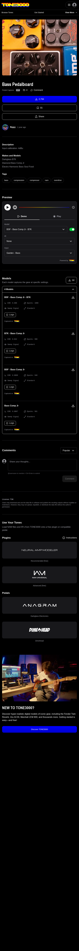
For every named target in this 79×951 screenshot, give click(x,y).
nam (46, 180)
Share (39, 116)
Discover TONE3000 (39, 729)
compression (19, 180)
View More (71, 12)
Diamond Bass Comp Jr (13, 163)
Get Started (39, 12)
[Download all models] (71, 280)
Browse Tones (7, 12)
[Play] (7, 207)
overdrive (58, 180)
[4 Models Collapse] (39, 289)
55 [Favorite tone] (39, 108)
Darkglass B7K (9, 159)
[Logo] (15, 5)
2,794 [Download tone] (39, 99)
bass (6, 180)
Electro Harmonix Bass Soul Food (18, 167)
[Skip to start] (15, 207)
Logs (10, 315)
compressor (34, 180)
